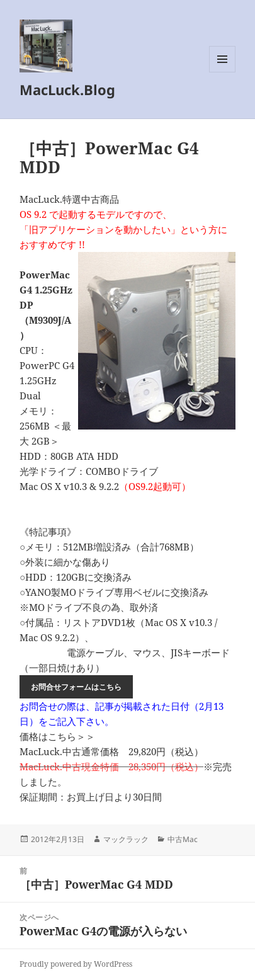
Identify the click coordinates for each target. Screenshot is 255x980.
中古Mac (182, 839)
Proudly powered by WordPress (76, 964)
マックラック (126, 839)
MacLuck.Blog (67, 89)
